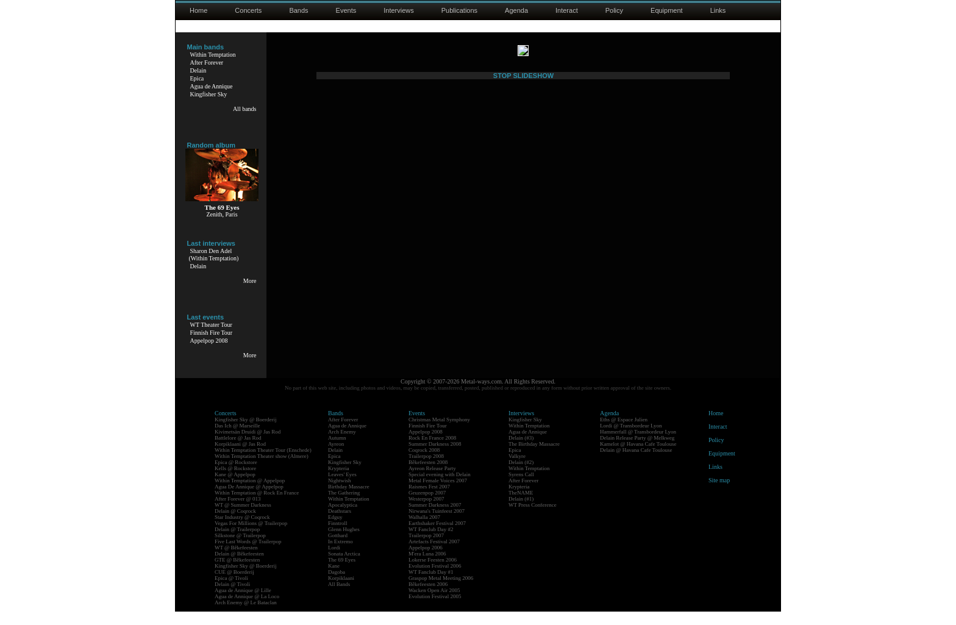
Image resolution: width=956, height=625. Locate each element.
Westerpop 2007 (426, 512)
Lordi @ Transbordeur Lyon (631, 439)
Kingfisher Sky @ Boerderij (246, 433)
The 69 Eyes (341, 573)
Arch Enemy (342, 445)
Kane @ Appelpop (235, 488)
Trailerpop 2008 (426, 469)
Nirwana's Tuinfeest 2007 (436, 524)
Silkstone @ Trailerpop (240, 549)
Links (718, 10)
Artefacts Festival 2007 (434, 555)
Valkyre (517, 469)
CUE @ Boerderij (234, 585)
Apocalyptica (342, 518)
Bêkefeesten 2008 (428, 476)
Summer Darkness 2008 (435, 457)
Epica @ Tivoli (231, 591)
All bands (245, 108)
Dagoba (336, 585)
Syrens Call (521, 488)
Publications (459, 10)
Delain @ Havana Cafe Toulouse (636, 463)
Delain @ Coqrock (235, 524)
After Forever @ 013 (238, 512)
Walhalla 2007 (424, 530)
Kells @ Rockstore (235, 482)
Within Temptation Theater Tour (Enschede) (263, 463)
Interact (566, 10)
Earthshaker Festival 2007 (437, 537)
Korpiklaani (341, 591)
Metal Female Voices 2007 (437, 494)
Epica (197, 78)
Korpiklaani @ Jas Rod (240, 457)
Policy (614, 10)
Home (198, 10)
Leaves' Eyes (342, 488)
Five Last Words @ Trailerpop (248, 555)
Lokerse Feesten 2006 (432, 573)
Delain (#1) (520, 512)
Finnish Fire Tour (211, 332)
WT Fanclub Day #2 (431, 543)
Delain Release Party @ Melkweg (637, 451)
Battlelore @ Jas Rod (238, 451)
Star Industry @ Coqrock (242, 530)
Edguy (335, 530)
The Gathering (344, 506)
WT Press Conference (532, 518)
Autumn (337, 451)
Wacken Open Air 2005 (434, 604)
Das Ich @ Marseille (237, 439)
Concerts (248, 10)
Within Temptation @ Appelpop (250, 494)
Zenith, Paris (221, 214)
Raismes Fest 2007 (429, 500)
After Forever (207, 62)
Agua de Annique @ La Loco (247, 610)
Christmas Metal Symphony (439, 433)
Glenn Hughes (344, 543)
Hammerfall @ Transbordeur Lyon (638, 445)
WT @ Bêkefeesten (236, 561)
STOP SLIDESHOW (523, 370)
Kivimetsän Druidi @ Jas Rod (247, 445)
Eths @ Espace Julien (623, 433)
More (250, 280)
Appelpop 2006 (425, 561)
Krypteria (338, 482)
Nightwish (339, 494)
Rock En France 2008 (432, 451)
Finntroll (338, 537)
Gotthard (338, 549)
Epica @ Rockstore (236, 476)
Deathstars (339, 524)
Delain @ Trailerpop (237, 543)
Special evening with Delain (439, 488)
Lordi (334, 561)
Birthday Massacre (348, 500)
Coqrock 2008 (424, 463)
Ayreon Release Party (432, 482)
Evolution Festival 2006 (435, 579)
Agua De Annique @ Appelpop (249, 500)
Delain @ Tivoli (232, 598)
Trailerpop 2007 (426, 549)
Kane (334, 579)
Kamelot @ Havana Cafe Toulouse (638, 457)
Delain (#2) (520, 476)
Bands (298, 10)
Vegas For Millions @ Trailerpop (251, 537)
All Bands (339, 598)
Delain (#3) (520, 451)
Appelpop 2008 (209, 340)
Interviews (398, 10)
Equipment (667, 10)
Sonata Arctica (344, 567)
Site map (719, 493)
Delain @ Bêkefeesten (239, 567)
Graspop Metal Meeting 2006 (440, 591)
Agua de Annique (211, 86)
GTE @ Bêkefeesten (237, 573)
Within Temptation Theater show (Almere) (262, 469)
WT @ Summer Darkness (243, 518)
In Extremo (340, 555)
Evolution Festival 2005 (435, 610)
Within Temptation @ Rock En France (257, 506)
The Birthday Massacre (534, 457)
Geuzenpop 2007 (427, 506)
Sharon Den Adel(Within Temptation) (214, 255)
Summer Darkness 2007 (435, 518)
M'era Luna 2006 (427, 567)
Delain (198, 70)
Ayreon (336, 457)
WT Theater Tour (211, 324)
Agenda (516, 10)
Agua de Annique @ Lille (243, 604)
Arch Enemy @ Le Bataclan (246, 616)
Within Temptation (213, 54)
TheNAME (520, 506)
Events (346, 10)
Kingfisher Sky (208, 94)
